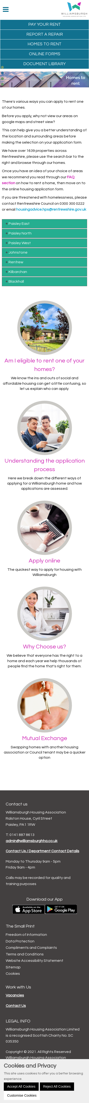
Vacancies (15, 995)
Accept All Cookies (21, 1086)
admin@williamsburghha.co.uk (31, 841)
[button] (2, 67)
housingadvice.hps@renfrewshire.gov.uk (51, 209)
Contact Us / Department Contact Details (42, 851)
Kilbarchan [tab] (16, 272)
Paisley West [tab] (18, 243)
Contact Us (16, 1006)
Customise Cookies (22, 1095)
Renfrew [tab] (14, 262)
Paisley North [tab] (18, 233)
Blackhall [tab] (14, 281)
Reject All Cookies (57, 1086)
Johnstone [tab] (16, 252)
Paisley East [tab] (17, 223)
